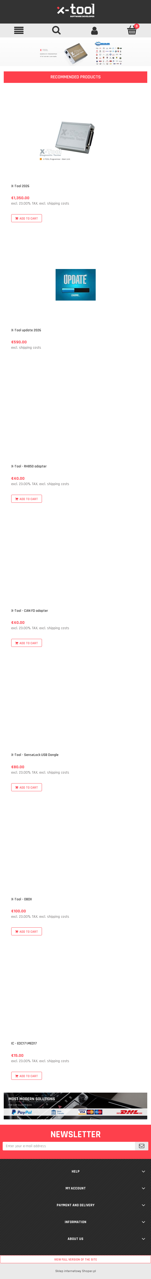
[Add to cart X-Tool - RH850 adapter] (26, 499)
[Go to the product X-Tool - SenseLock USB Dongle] (75, 709)
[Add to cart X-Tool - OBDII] (26, 931)
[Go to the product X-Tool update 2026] (75, 284)
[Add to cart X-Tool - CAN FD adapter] (26, 643)
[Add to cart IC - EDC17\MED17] (26, 1076)
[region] (75, 53)
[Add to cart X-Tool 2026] (26, 218)
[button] (18, 30)
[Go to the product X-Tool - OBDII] (75, 853)
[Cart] (132, 30)
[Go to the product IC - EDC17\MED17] (75, 998)
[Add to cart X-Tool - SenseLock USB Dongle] (26, 787)
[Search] (56, 30)
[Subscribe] (141, 1146)
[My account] (94, 30)
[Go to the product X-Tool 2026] (75, 140)
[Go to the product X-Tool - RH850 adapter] (75, 420)
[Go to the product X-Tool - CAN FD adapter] (75, 565)
